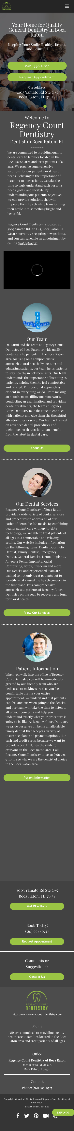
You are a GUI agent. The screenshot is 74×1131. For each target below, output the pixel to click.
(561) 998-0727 (27, 243)
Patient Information (37, 777)
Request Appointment (37, 77)
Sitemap (45, 1106)
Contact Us (37, 976)
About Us (37, 448)
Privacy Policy (32, 1106)
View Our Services (37, 612)
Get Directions (37, 906)
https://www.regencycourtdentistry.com (37, 1014)
